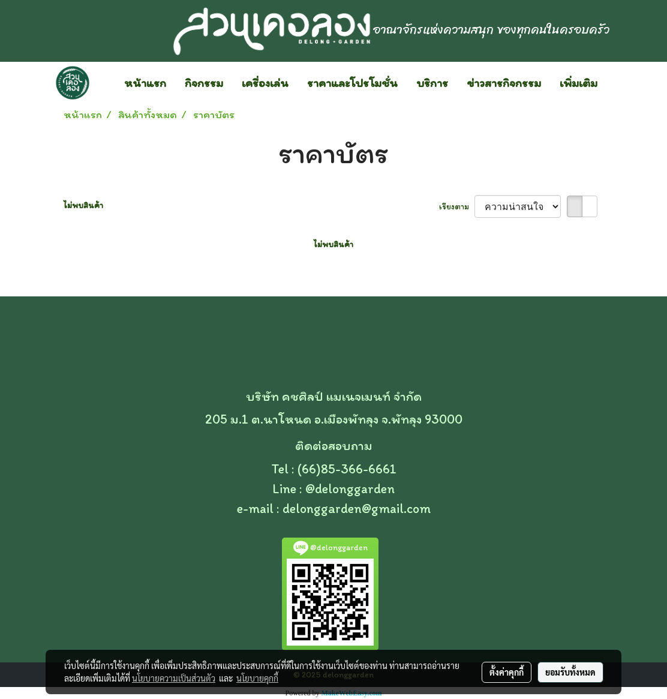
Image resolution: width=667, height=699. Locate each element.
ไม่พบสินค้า (83, 205)
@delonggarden (350, 489)
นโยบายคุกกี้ (257, 678)
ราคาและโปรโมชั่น (352, 83)
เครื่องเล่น (265, 83)
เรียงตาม (456, 207)
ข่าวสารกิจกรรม (504, 83)
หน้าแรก (145, 83)
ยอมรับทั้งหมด (570, 672)
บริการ (432, 83)
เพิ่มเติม (578, 83)
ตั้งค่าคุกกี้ (506, 672)
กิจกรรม (204, 83)
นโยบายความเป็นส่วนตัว (173, 678)
